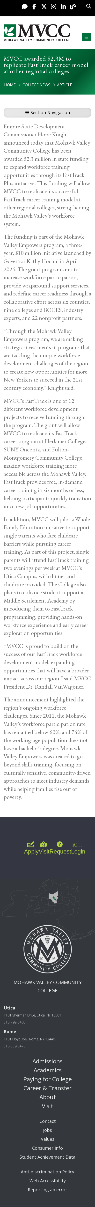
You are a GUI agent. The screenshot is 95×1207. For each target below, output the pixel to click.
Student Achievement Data (47, 1157)
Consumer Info (47, 1148)
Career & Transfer (47, 1088)
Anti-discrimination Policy (47, 1172)
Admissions (47, 1061)
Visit (47, 1106)
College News (36, 85)
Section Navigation (47, 112)
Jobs (47, 1130)
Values (47, 1139)
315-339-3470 (14, 1046)
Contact (47, 1121)
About (47, 1097)
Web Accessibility (47, 1181)
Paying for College (47, 1079)
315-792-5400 (14, 1022)
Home (10, 85)
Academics (48, 1070)
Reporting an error (47, 1189)
